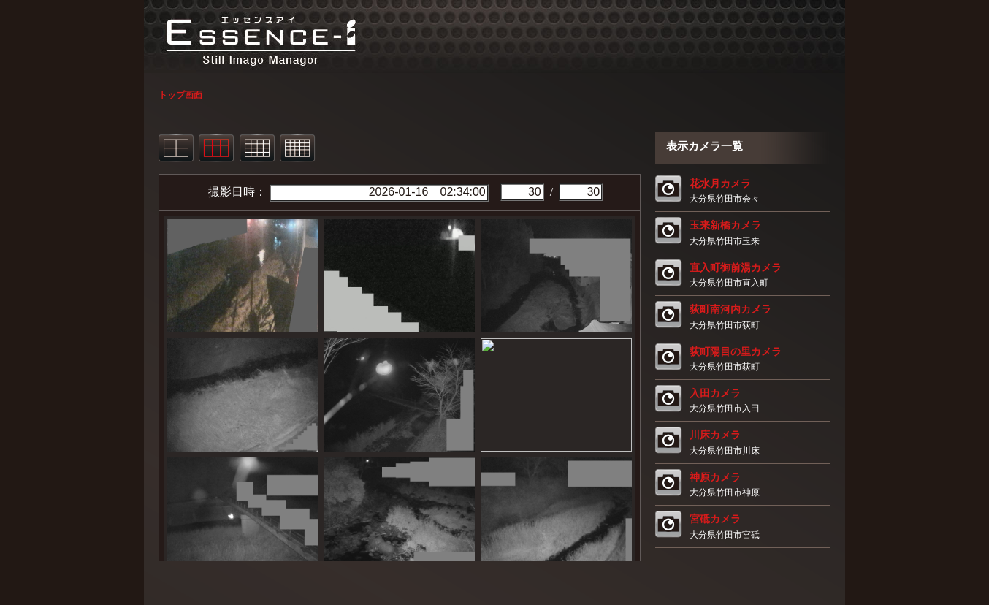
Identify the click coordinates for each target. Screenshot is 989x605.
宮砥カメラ (715, 519)
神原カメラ (715, 477)
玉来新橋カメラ (725, 225)
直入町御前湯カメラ (736, 267)
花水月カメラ (720, 183)
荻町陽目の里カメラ (736, 351)
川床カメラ (715, 435)
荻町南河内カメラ (730, 309)
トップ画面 (180, 95)
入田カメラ (715, 393)
